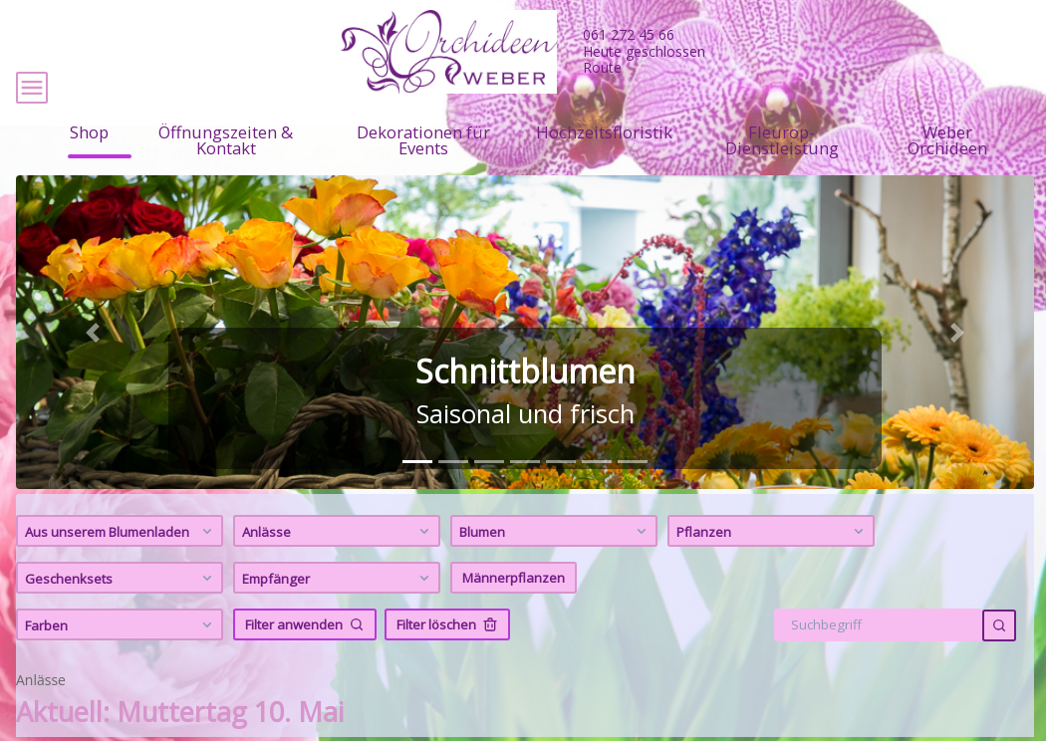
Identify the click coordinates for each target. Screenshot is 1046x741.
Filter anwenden (305, 666)
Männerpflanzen (513, 619)
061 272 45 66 (628, 34)
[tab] (417, 503)
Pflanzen (772, 573)
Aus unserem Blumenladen (121, 573)
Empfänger (338, 619)
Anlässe (338, 573)
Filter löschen (447, 666)
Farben (121, 666)
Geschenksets (121, 619)
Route (602, 67)
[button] (92, 374)
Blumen (555, 573)
